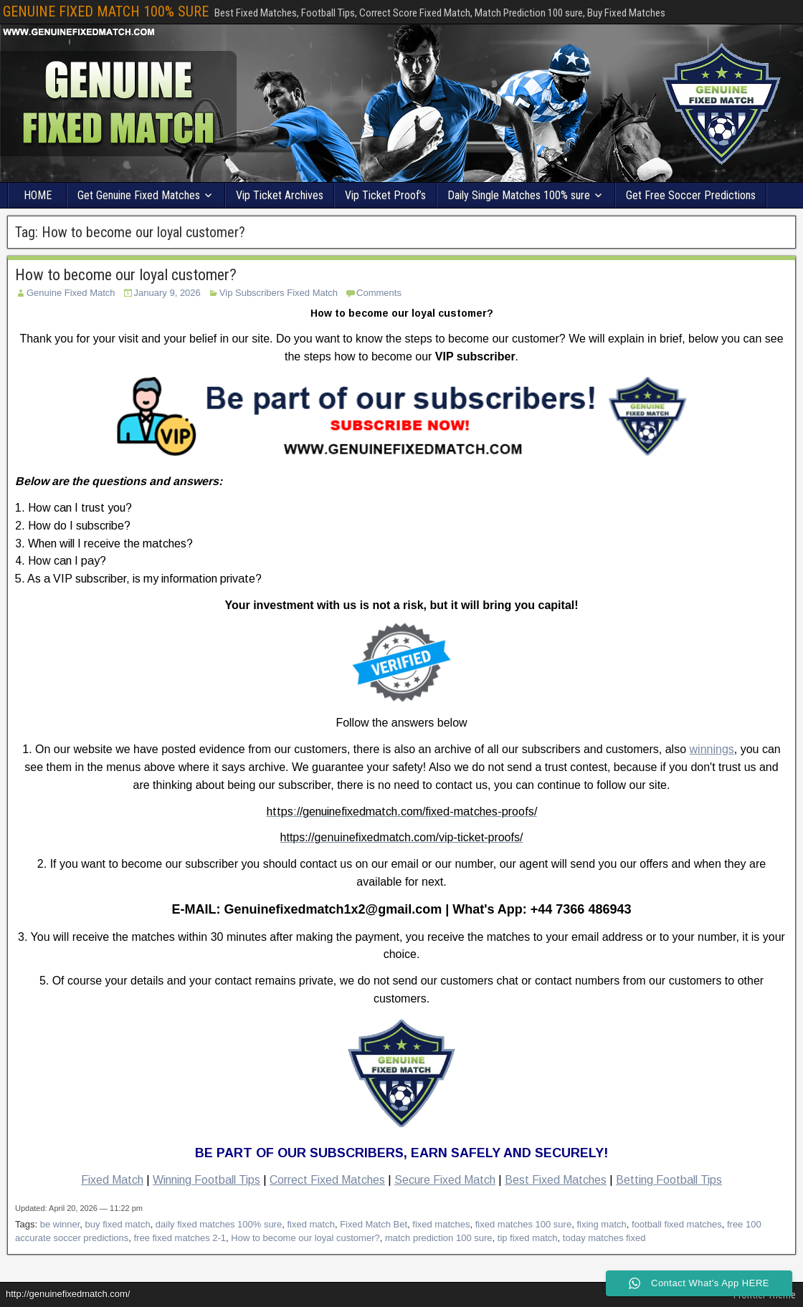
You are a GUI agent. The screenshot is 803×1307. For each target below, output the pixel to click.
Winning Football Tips (206, 1180)
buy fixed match (118, 1224)
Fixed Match (112, 1180)
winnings (712, 749)
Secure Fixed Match (444, 1180)
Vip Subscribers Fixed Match (278, 292)
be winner (60, 1224)
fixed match (310, 1224)
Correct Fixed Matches (327, 1180)
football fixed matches (677, 1224)
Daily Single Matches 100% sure (518, 195)
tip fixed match (528, 1237)
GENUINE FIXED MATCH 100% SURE (106, 11)
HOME (38, 195)
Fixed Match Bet (373, 1224)
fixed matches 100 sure (523, 1224)
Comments (379, 292)
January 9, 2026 (167, 292)
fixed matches (441, 1224)
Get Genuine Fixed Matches (138, 195)
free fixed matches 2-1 (179, 1237)
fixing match (601, 1224)
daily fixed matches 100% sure (219, 1224)
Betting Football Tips (669, 1180)
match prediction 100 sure (439, 1237)
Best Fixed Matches (556, 1180)
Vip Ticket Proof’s (385, 195)
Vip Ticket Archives (279, 195)
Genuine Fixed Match (71, 292)
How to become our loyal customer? (126, 275)
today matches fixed (604, 1237)
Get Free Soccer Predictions (691, 195)
